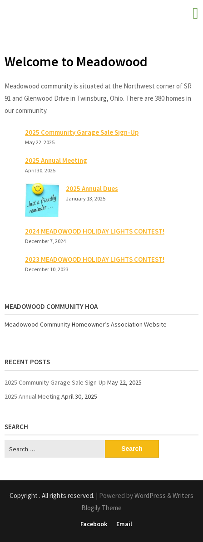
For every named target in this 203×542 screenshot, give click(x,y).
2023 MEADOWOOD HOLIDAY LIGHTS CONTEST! (94, 259)
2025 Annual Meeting (56, 160)
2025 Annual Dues (92, 188)
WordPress (150, 495)
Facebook (93, 524)
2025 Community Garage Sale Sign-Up (82, 132)
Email (124, 524)
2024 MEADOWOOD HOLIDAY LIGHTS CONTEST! (94, 231)
